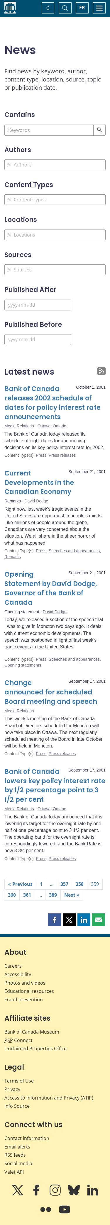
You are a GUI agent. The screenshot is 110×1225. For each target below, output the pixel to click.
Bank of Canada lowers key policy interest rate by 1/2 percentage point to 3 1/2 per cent (54, 785)
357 (64, 884)
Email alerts (17, 1147)
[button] (54, 919)
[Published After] (37, 305)
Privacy (12, 1089)
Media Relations (19, 426)
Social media (18, 1163)
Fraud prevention (23, 999)
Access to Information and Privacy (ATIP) (48, 1098)
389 (53, 895)
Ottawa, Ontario (52, 426)
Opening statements (22, 665)
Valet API (14, 1172)
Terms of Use (19, 1081)
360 (12, 895)
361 (27, 895)
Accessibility (17, 974)
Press (41, 455)
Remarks (12, 556)
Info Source (17, 1106)
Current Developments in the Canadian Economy (39, 483)
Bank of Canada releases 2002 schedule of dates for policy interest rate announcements (52, 403)
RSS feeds (15, 1155)
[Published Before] (37, 339)
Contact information (26, 1138)
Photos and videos (24, 983)
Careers (13, 966)
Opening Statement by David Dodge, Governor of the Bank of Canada (50, 588)
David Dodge (36, 501)
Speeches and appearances (74, 550)
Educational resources (29, 991)
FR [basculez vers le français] (82, 7)
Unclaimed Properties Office (35, 1048)
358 (80, 884)
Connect (18, 1040)
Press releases (62, 455)
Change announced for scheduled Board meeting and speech (50, 692)
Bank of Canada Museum (31, 1032)
